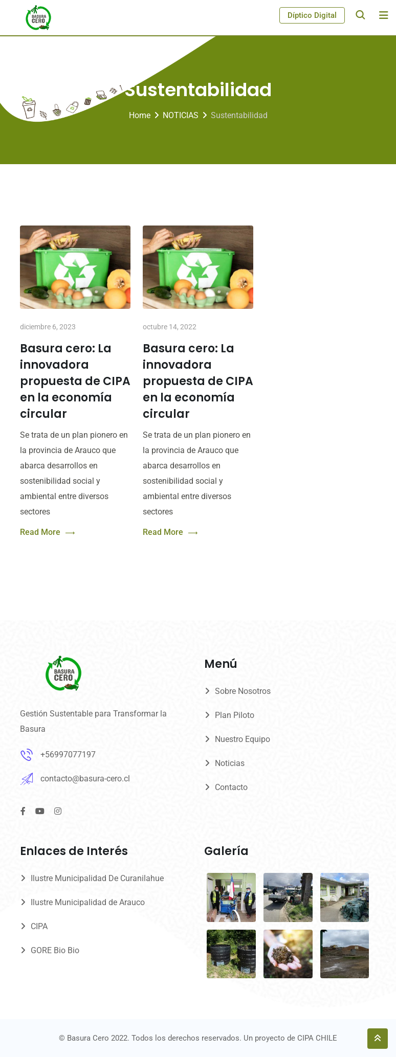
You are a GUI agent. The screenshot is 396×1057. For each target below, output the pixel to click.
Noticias (230, 763)
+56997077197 (68, 754)
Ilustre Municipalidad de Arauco (88, 902)
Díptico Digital (312, 15)
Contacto (231, 787)
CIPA (39, 926)
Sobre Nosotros (243, 691)
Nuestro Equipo (242, 739)
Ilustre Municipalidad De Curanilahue (97, 878)
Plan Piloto (234, 715)
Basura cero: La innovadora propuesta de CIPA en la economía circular (75, 381)
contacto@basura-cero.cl (85, 778)
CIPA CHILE (317, 1038)
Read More (47, 532)
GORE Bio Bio (55, 950)
